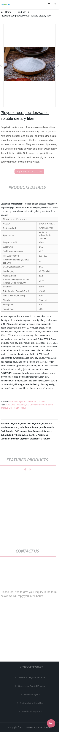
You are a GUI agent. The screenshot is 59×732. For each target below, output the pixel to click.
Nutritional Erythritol (32, 711)
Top (51, 723)
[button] (49, 4)
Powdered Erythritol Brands (32, 677)
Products (21, 12)
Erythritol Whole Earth (23, 435)
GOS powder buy (23, 431)
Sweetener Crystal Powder (32, 686)
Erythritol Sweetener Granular (35, 439)
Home (8, 12)
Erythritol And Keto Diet (32, 703)
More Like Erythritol (31, 423)
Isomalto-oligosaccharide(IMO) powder (27, 401)
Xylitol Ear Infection (29, 427)
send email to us (29, 171)
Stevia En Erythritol (10, 423)
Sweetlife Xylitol (32, 694)
